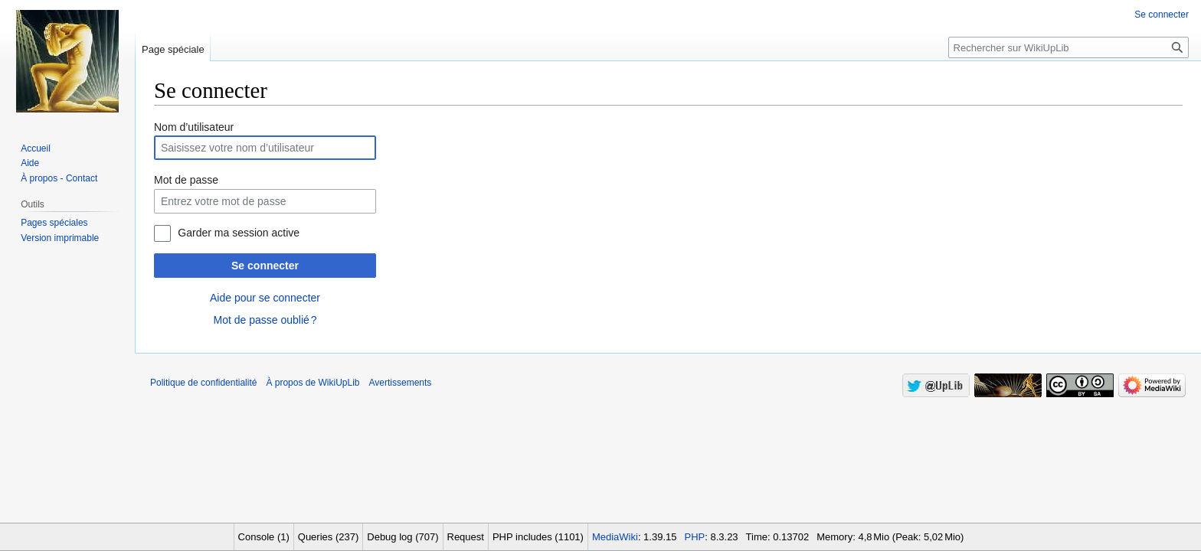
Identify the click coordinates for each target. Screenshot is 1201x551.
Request (465, 537)
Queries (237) (328, 537)
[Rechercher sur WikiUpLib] (1068, 47)
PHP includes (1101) (538, 537)
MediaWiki (615, 537)
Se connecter (265, 265)
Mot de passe (186, 180)
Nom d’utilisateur (194, 127)
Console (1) (264, 537)
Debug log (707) (402, 537)
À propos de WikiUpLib (312, 382)
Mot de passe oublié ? (264, 320)
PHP (695, 537)
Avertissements (400, 382)
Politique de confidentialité (203, 382)
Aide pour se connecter (265, 298)
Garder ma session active (238, 233)
